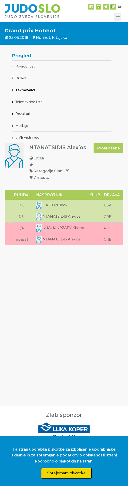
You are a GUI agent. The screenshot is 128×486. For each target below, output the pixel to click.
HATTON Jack (51, 205)
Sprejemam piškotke (66, 473)
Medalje (21, 126)
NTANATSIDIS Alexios (58, 216)
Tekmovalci (25, 90)
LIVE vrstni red (27, 137)
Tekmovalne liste (29, 102)
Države (21, 78)
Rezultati (22, 114)
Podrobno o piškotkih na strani (64, 461)
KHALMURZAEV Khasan (60, 228)
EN (120, 6)
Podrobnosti (25, 66)
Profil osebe (108, 148)
